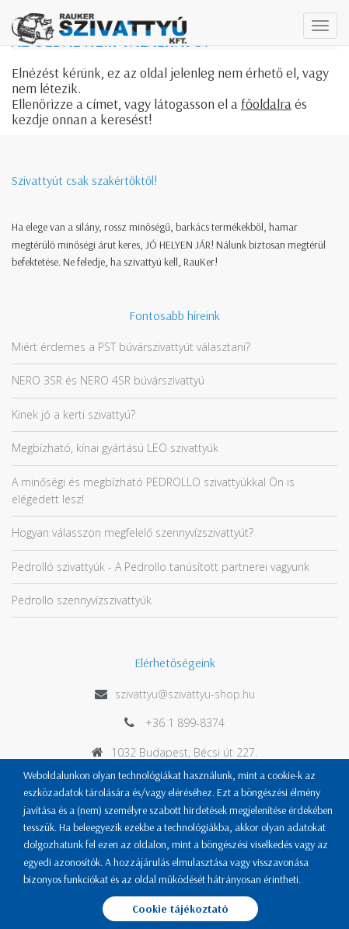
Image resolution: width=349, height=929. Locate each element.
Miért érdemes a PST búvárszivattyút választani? (131, 346)
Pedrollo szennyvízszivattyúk (82, 600)
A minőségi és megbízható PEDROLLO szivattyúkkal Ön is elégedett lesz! (153, 490)
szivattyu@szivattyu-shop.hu (185, 694)
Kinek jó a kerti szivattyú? (73, 414)
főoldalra (266, 104)
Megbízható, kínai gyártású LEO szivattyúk (115, 447)
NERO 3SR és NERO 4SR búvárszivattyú (108, 380)
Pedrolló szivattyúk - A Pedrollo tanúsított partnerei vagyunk (160, 566)
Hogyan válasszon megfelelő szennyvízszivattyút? (132, 532)
